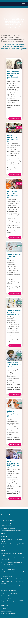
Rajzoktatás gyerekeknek (8, 528)
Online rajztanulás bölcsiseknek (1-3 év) (14, 256)
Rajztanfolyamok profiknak (8, 523)
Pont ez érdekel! (15, 118)
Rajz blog (4, 550)
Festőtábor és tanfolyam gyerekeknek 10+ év (13, 194)
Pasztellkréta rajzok (6, 576)
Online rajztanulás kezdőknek (9, 593)
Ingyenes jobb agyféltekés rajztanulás (11, 530)
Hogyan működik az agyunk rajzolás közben (12, 601)
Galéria (3, 533)
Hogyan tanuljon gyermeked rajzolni (11, 585)
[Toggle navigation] (23, 4)
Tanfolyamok (5, 515)
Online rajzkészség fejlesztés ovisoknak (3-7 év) (14, 312)
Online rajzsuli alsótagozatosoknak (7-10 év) (14, 364)
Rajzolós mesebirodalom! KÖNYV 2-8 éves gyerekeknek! (13, 464)
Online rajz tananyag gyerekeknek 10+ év (13, 414)
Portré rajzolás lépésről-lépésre (9, 569)
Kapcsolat (4, 605)
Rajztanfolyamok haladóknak (8, 520)
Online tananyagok (6, 525)
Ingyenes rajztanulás (8, 590)
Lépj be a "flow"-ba (6, 598)
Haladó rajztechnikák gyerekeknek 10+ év (13, 138)
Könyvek (4, 536)
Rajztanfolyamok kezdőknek (8, 518)
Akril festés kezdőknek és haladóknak (11, 578)
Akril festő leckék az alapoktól (9, 596)
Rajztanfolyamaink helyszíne (9, 613)
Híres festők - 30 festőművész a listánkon (12, 567)
